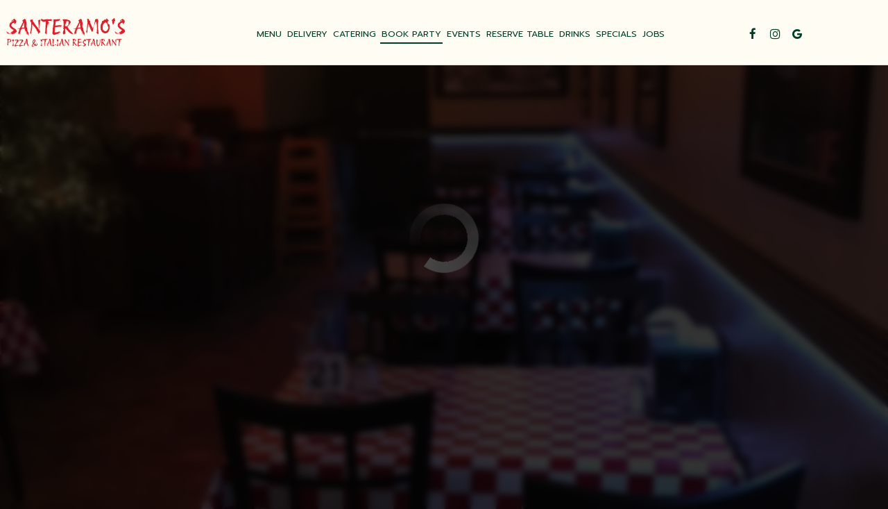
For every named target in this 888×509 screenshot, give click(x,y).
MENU (269, 34)
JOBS (653, 34)
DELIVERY (307, 34)
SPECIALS (616, 34)
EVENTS (464, 34)
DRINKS (574, 34)
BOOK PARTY (411, 34)
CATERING (354, 34)
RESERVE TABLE (520, 34)
